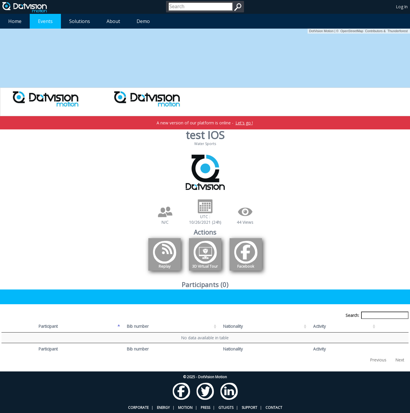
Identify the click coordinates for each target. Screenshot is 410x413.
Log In (402, 6)
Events (45, 21)
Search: (377, 315)
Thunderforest (398, 31)
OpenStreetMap (351, 31)
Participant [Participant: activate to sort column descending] (48, 326)
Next (400, 360)
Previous (378, 360)
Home (14, 21)
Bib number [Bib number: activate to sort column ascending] (138, 326)
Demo (143, 21)
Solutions (79, 21)
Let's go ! (244, 123)
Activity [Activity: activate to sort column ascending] (319, 326)
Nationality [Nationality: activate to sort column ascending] (233, 326)
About (113, 21)
